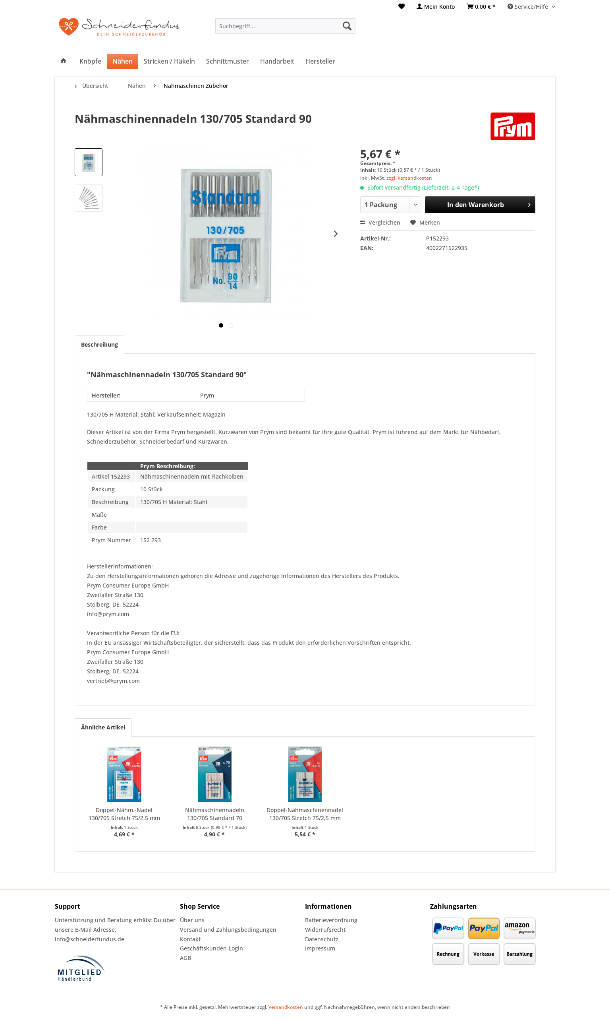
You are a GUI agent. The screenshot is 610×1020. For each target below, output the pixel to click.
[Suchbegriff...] (285, 26)
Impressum (320, 948)
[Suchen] (347, 26)
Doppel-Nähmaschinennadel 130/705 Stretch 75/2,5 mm (304, 814)
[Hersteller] (320, 61)
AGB (185, 958)
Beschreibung (99, 344)
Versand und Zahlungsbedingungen (228, 929)
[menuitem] (401, 7)
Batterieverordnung (331, 920)
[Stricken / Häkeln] (169, 61)
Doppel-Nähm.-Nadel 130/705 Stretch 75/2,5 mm (124, 814)
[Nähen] (122, 61)
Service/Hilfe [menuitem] (529, 6)
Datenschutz (321, 939)
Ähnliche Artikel (103, 727)
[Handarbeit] (277, 61)
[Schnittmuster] (228, 61)
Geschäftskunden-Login (211, 948)
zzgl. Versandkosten (409, 178)
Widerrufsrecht (325, 929)
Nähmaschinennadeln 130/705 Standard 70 (214, 814)
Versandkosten (285, 1007)
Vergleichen (380, 222)
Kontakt (190, 939)
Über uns (192, 920)
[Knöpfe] (90, 61)
